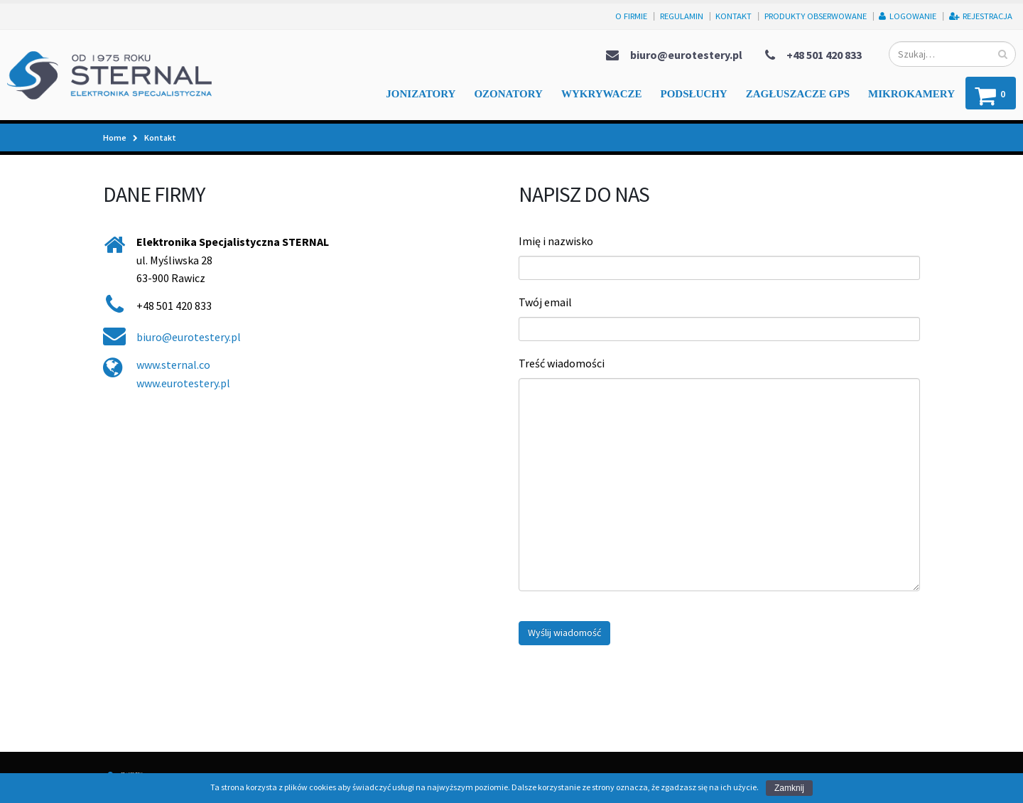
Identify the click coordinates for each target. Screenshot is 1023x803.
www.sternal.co (173, 364)
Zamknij (789, 788)
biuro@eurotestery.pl (686, 55)
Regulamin (681, 16)
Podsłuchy (694, 93)
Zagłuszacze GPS (798, 93)
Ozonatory (508, 93)
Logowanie (907, 16)
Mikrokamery (911, 93)
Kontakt (733, 16)
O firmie (631, 16)
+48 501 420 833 (824, 55)
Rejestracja (980, 16)
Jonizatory (420, 93)
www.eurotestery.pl (183, 383)
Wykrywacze (601, 93)
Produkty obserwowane (815, 16)
